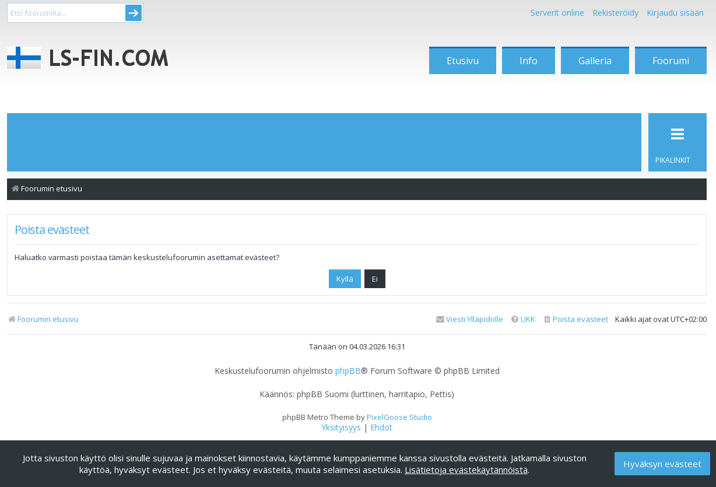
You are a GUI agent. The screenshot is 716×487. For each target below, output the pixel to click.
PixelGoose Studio (399, 417)
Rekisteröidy (615, 12)
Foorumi (670, 60)
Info (529, 60)
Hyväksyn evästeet (662, 464)
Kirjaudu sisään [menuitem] (675, 12)
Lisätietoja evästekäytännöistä (466, 469)
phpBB (348, 371)
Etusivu (463, 60)
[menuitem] (575, 319)
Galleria (595, 60)
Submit (133, 12)
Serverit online (557, 12)
